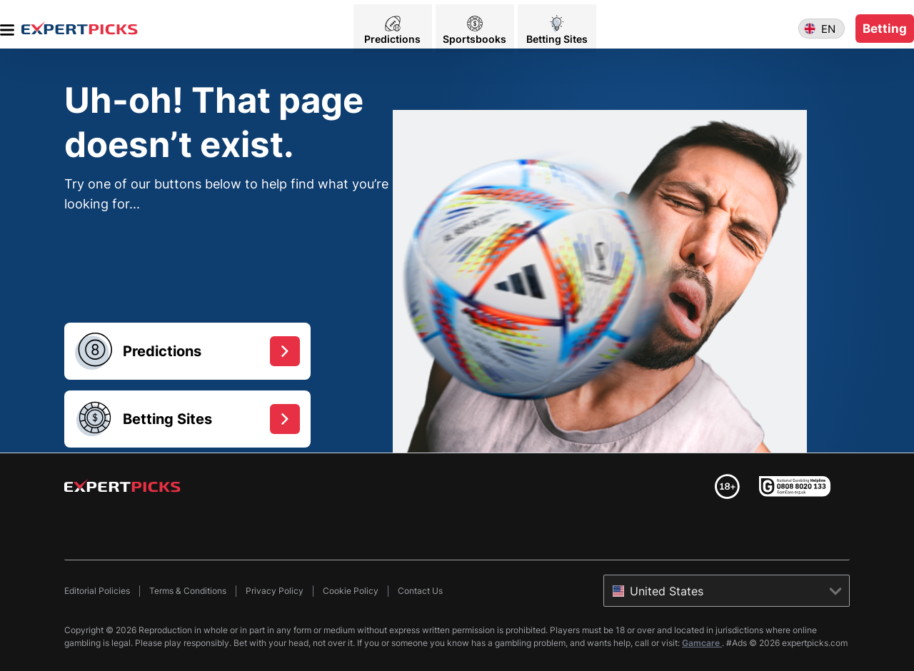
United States (666, 591)
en (828, 24)
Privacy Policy (274, 590)
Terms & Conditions (187, 590)
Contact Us (420, 590)
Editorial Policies (97, 590)
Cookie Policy (350, 590)
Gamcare (702, 642)
